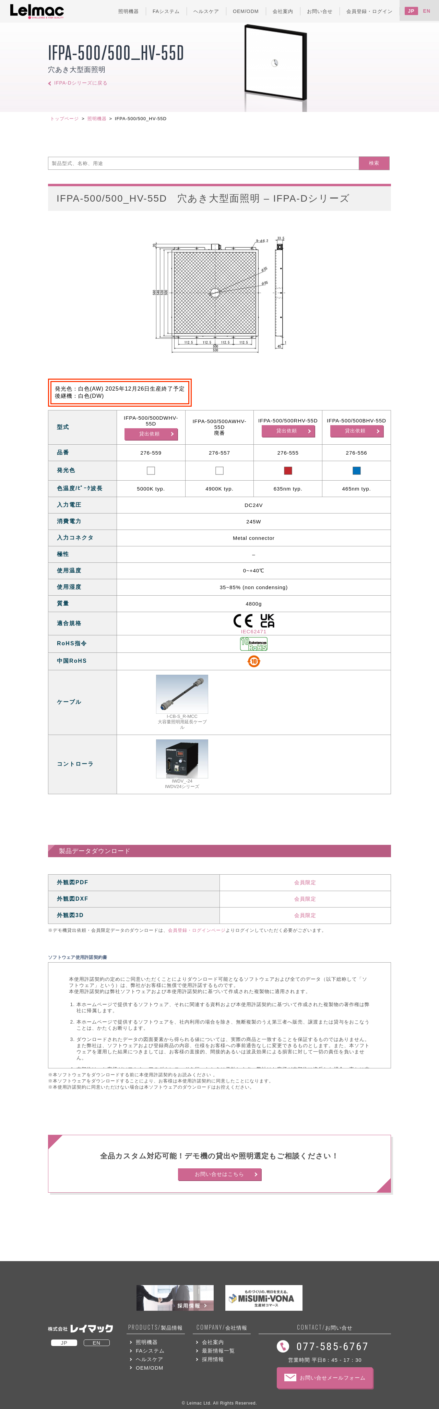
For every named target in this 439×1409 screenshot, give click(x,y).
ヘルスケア (149, 1359)
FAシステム (150, 1351)
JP (411, 11)
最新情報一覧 (218, 1351)
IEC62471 (254, 631)
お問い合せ (325, 1327)
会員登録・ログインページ (197, 930)
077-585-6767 (332, 1346)
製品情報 (155, 1327)
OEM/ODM (149, 1368)
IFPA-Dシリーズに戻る (81, 83)
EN (426, 11)
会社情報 (222, 1327)
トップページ (64, 118)
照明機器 (97, 118)
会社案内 (213, 1342)
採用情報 (213, 1359)
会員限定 (305, 882)
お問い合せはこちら (219, 1174)
